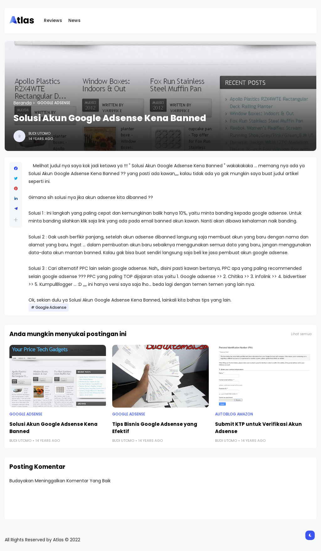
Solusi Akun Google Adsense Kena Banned (53, 428)
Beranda (22, 103)
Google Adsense (53, 102)
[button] (16, 220)
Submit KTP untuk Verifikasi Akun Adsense (258, 428)
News (74, 20)
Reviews (53, 20)
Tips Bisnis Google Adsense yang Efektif (154, 428)
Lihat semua (301, 334)
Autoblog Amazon (234, 414)
